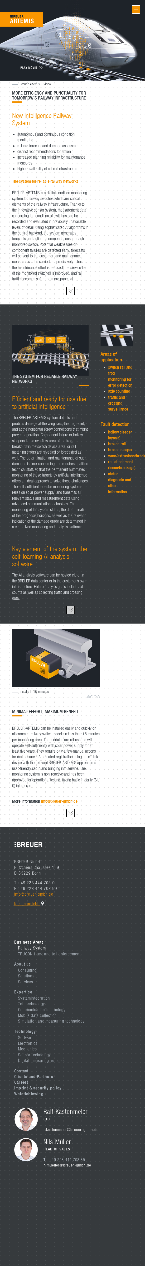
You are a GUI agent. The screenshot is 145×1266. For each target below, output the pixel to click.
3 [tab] (95, 696)
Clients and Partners (33, 1076)
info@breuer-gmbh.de (59, 801)
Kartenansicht (27, 903)
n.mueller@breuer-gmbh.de (67, 1165)
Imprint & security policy (38, 1087)
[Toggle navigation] (136, 9)
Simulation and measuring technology (51, 1021)
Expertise (23, 991)
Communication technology (42, 1009)
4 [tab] (98, 696)
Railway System (32, 947)
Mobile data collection (37, 1015)
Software (26, 1037)
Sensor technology (34, 1054)
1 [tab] (88, 696)
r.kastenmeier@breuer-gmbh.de (71, 1129)
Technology (25, 1031)
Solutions (26, 975)
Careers (21, 1082)
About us (22, 964)
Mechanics (27, 1048)
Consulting (27, 970)
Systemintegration (34, 998)
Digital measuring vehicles (41, 1060)
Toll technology (31, 1003)
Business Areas (29, 942)
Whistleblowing (29, 1093)
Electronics (27, 1043)
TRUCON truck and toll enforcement (49, 953)
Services (25, 981)
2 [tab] (91, 696)
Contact (21, 1070)
